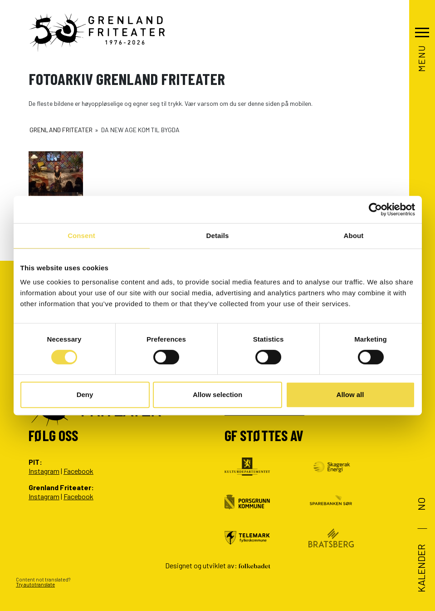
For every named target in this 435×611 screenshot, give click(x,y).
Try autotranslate (35, 584)
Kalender (420, 568)
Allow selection (217, 394)
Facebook (78, 471)
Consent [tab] (81, 235)
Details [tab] (217, 235)
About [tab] (354, 235)
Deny (85, 394)
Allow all (350, 394)
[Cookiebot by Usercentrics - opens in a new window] (375, 209)
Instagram (44, 471)
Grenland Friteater (61, 130)
